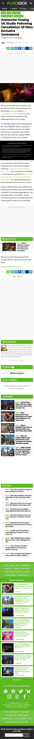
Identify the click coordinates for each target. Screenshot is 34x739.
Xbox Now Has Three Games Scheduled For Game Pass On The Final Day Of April (18, 524)
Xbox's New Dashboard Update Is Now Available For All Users (18, 490)
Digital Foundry (23, 715)
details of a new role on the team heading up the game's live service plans (17, 177)
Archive (26, 572)
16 (21, 277)
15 (11, 432)
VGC (29, 718)
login (26, 386)
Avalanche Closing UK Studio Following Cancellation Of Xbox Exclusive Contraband (17, 27)
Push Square (25, 712)
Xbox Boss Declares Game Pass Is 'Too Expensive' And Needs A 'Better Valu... (18, 517)
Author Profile (13, 360)
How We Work (25, 565)
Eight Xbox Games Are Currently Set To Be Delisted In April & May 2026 (18, 504)
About (12, 565)
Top (6, 565)
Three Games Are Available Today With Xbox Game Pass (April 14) (18, 510)
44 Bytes (20, 705)
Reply (22, 360)
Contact (16, 568)
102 (11, 420)
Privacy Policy (25, 568)
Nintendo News (8, 718)
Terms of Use (9, 572)
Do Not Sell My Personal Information (17, 707)
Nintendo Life (14, 712)
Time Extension (11, 715)
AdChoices (27, 705)
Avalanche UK (18, 16)
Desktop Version (23, 575)
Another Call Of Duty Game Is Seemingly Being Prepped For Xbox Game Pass (17, 532)
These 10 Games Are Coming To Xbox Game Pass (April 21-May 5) (18, 554)
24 (11, 409)
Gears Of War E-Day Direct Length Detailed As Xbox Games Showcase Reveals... (16, 547)
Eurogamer (22, 718)
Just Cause (14, 111)
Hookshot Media (15, 703)
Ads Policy (19, 572)
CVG (21, 722)
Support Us (8, 568)
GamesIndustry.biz (12, 722)
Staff (17, 565)
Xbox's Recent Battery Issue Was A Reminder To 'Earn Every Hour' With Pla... (18, 497)
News (3, 13)
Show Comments (17, 373)
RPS (26, 722)
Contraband (16, 13)
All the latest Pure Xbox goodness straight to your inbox (17, 730)
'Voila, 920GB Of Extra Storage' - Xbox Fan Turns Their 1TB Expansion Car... (18, 540)
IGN (16, 718)
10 (11, 455)
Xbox (8, 13)
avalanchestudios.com (13, 267)
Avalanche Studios (7, 16)
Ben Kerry (10, 42)
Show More (17, 680)
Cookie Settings (11, 575)
